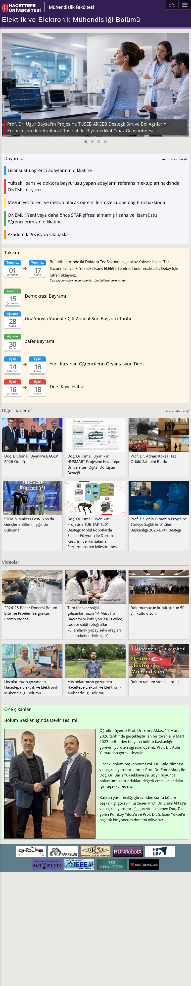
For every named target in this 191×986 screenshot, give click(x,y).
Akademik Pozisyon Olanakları (39, 234)
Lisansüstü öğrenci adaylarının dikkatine (50, 170)
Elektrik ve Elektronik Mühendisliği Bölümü (71, 19)
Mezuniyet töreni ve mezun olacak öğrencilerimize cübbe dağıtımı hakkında (86, 202)
